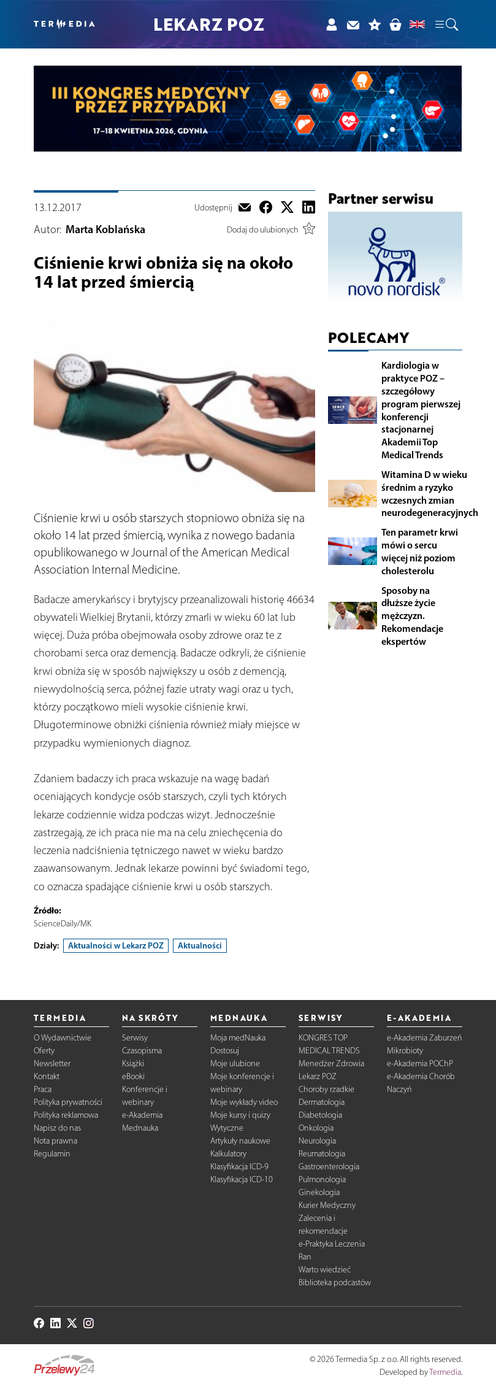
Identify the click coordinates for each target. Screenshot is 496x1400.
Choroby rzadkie (326, 1089)
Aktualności (200, 945)
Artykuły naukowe (240, 1141)
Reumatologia (322, 1153)
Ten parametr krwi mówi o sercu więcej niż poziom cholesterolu (419, 551)
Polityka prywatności (68, 1102)
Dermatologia (322, 1102)
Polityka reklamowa (66, 1115)
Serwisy (135, 1038)
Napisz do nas (57, 1128)
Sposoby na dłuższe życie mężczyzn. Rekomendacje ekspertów (412, 615)
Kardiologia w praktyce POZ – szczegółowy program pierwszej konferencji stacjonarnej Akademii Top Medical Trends (420, 410)
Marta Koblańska (105, 229)
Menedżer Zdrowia (331, 1063)
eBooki (133, 1076)
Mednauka (140, 1128)
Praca (43, 1089)
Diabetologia (320, 1115)
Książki (133, 1063)
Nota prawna (55, 1141)
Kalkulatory (228, 1153)
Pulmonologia (322, 1179)
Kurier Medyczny (327, 1205)
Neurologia (317, 1141)
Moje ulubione (235, 1063)
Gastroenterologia (329, 1166)
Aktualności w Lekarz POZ (116, 945)
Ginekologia (319, 1192)
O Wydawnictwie (62, 1038)
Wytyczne (226, 1128)
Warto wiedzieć (325, 1269)
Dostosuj (224, 1050)
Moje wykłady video (244, 1102)
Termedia (445, 1372)
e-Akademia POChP (420, 1063)
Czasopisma (142, 1050)
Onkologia (316, 1128)
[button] (445, 24)
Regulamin (52, 1153)
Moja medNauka (237, 1038)
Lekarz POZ (318, 1076)
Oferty (44, 1050)
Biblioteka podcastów (335, 1282)
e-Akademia (142, 1115)
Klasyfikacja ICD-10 (241, 1179)
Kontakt (46, 1076)
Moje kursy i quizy (240, 1115)
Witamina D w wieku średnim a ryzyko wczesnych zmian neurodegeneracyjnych (429, 493)
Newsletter (52, 1063)
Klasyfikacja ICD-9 (239, 1166)
